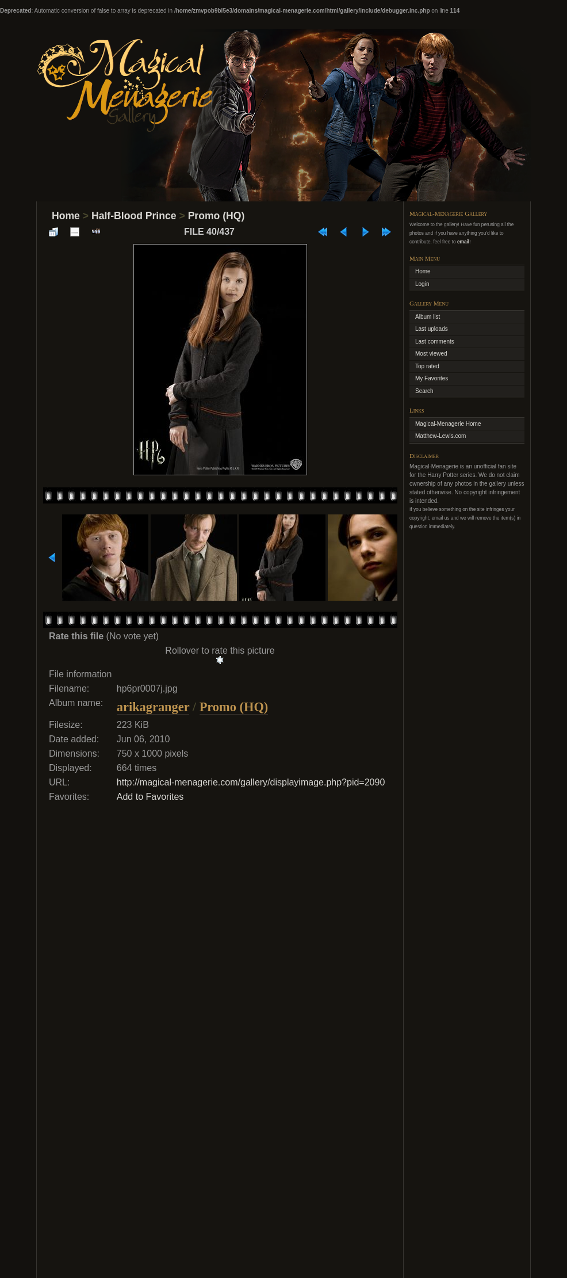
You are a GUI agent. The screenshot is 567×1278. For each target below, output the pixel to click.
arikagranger (153, 707)
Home (66, 216)
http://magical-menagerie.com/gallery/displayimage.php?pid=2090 (251, 782)
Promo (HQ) (216, 216)
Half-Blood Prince (134, 216)
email (463, 242)
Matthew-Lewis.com (440, 436)
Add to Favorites (150, 797)
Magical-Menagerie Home (448, 424)
